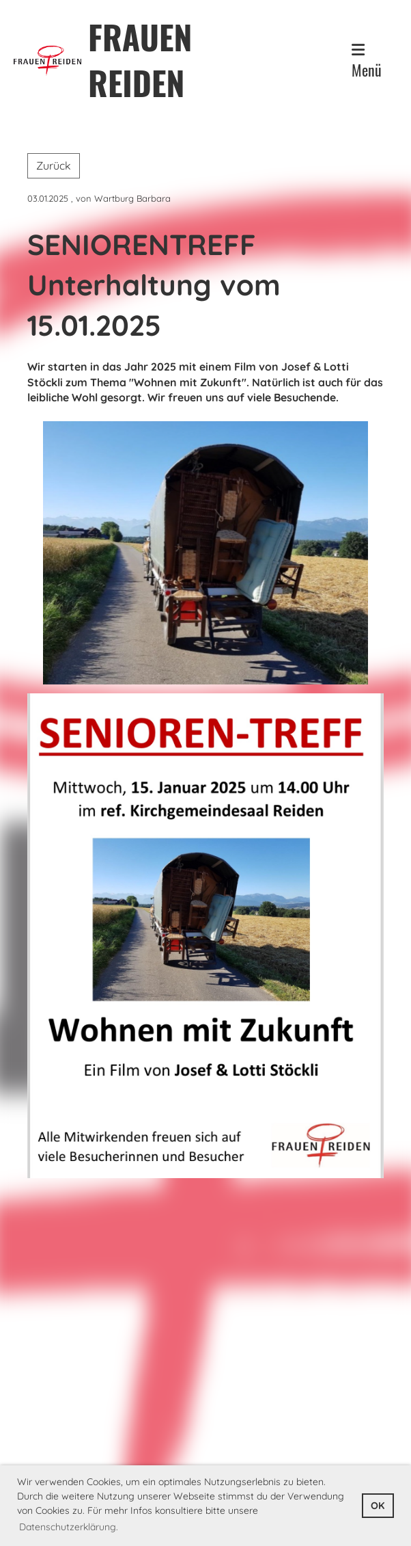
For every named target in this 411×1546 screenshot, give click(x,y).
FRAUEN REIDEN (140, 59)
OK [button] (377, 1506)
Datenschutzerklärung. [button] (68, 1527)
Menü (367, 61)
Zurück (53, 165)
